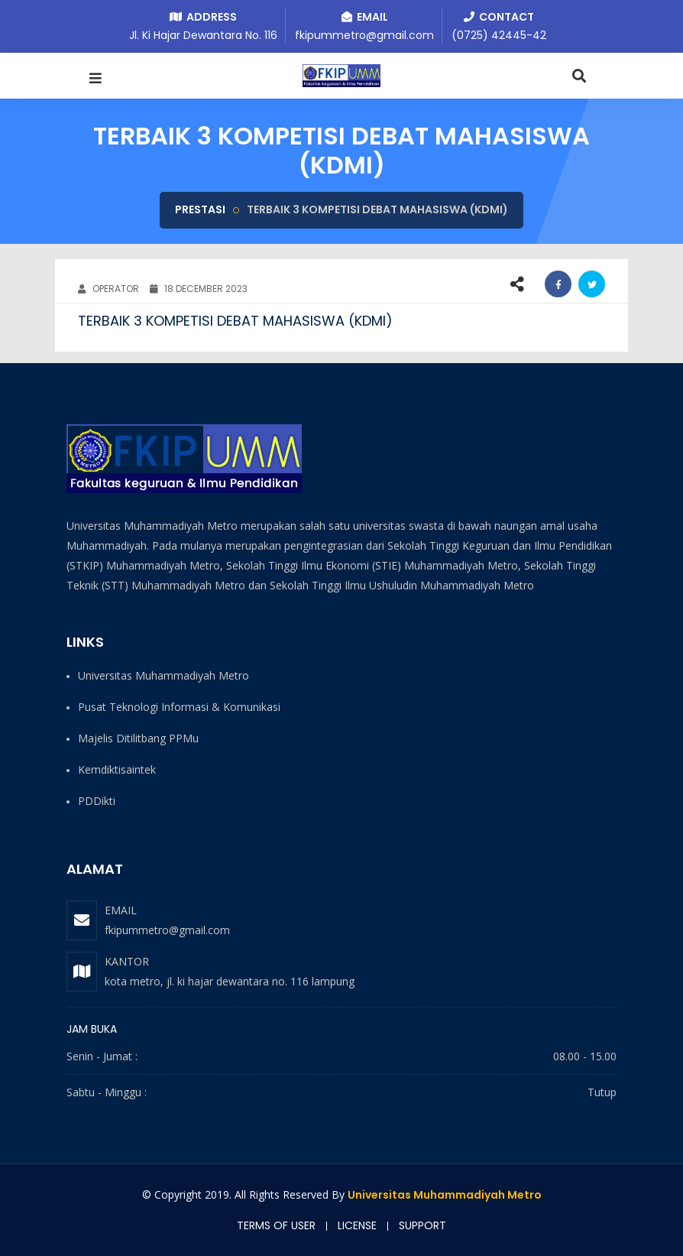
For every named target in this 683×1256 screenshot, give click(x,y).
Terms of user (276, 1225)
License (357, 1225)
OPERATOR (108, 288)
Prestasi (200, 209)
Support (422, 1225)
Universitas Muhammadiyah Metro (445, 1194)
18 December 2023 (199, 288)
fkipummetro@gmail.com (167, 930)
